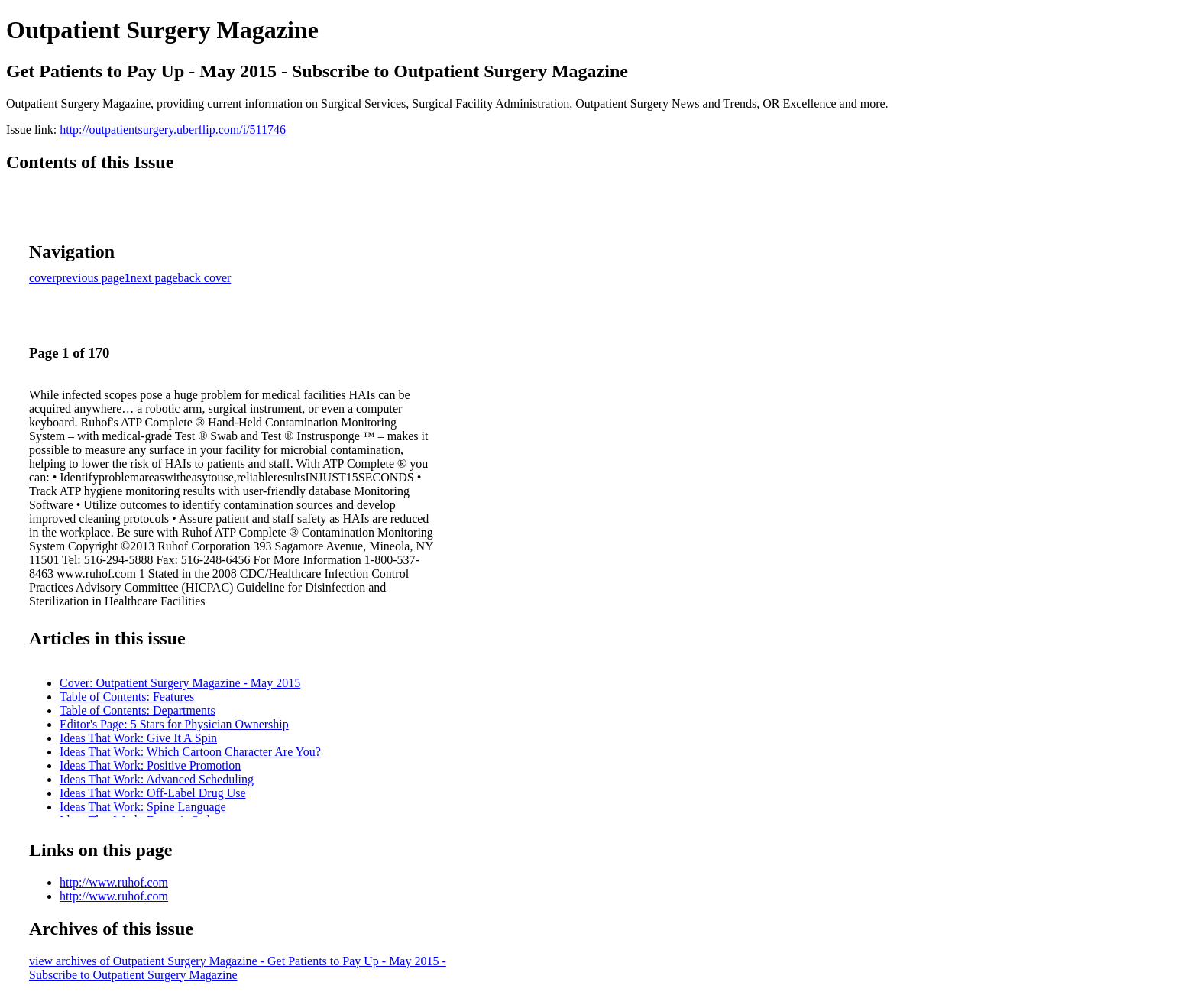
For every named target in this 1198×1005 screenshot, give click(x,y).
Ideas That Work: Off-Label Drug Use (153, 792)
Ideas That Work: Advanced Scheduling (157, 779)
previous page (91, 277)
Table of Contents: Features (127, 696)
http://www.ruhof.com (114, 882)
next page (154, 277)
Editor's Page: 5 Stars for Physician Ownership (174, 724)
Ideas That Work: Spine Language (143, 806)
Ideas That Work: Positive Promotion (150, 765)
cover (43, 277)
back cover (205, 277)
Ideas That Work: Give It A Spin (138, 737)
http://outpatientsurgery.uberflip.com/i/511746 (173, 129)
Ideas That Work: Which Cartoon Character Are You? (190, 751)
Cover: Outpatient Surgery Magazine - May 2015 (180, 682)
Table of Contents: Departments (137, 710)
